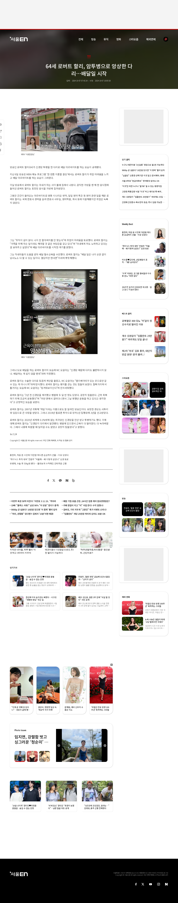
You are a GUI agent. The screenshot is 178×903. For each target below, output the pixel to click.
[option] (81, 745)
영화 (118, 39)
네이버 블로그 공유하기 (67, 480)
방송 (93, 39)
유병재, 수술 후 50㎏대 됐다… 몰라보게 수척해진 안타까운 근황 (38, 463)
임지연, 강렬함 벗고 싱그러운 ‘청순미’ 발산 (31, 742)
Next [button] (105, 745)
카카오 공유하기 (60, 480)
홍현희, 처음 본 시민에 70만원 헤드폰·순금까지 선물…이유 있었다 (39, 455)
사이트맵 (160, 873)
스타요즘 (133, 39)
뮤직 (106, 39)
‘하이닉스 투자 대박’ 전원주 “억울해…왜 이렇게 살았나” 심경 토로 (39, 459)
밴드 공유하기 (73, 480)
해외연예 (151, 39)
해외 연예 (126, 597)
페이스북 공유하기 (48, 480)
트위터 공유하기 (53, 480)
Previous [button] (58, 745)
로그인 (166, 873)
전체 (80, 39)
